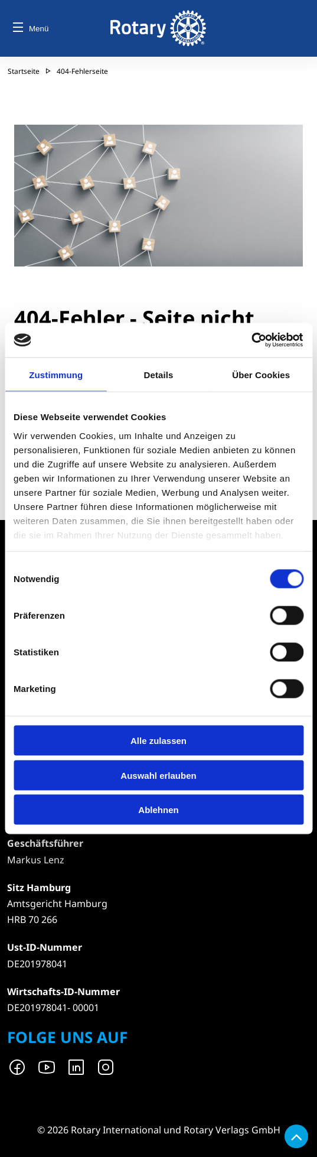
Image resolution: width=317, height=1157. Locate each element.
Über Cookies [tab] (261, 374)
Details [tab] (159, 374)
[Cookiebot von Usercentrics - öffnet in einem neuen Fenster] (251, 340)
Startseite (24, 71)
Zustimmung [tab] (56, 374)
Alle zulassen (158, 741)
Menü (30, 28)
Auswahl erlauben (158, 775)
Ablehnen (158, 810)
